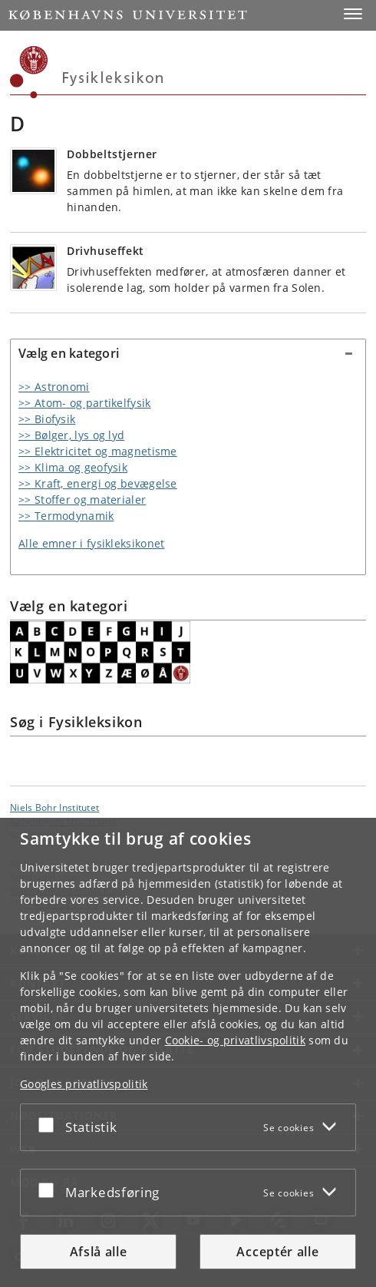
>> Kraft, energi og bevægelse (97, 483)
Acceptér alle (277, 1251)
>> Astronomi (54, 386)
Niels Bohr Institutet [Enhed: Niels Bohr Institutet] (54, 807)
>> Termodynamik (66, 515)
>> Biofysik (46, 419)
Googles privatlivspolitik (84, 1084)
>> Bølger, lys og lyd (71, 435)
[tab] (188, 354)
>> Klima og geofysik (72, 467)
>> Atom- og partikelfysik (84, 402)
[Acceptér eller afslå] (49, 1124)
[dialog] (188, 1052)
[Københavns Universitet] (29, 72)
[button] (353, 14)
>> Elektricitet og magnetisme (97, 451)
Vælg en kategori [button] (68, 353)
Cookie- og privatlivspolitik (235, 1040)
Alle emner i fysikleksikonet (91, 543)
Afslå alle (98, 1251)
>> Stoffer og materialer (82, 499)
